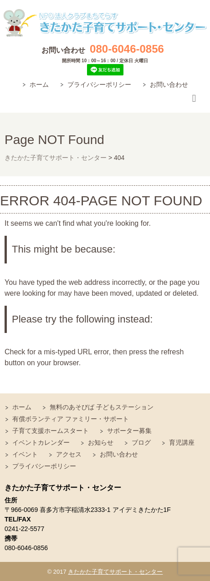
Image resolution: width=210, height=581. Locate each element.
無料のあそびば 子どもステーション (102, 407)
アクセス (69, 454)
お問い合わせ (169, 84)
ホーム (39, 84)
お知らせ (100, 442)
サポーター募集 (129, 430)
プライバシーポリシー (99, 84)
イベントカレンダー (41, 442)
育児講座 (182, 442)
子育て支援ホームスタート (50, 430)
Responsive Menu (194, 99)
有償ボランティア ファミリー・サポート (70, 418)
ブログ (141, 442)
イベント (25, 454)
